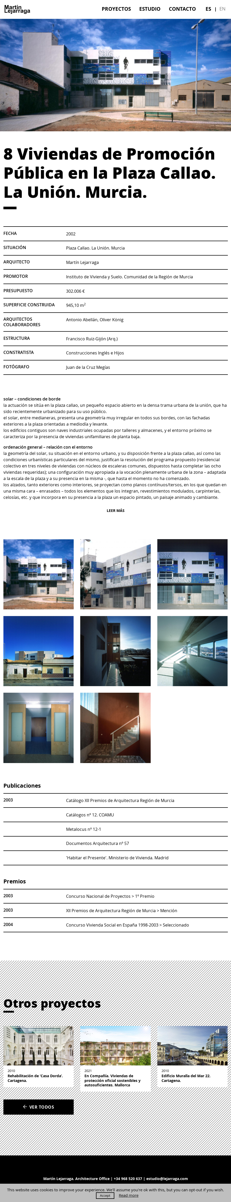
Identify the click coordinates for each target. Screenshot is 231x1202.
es (208, 8)
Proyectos (116, 8)
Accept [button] (105, 1195)
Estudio (149, 8)
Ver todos (38, 1107)
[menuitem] (116, 9)
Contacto (182, 8)
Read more (128, 1195)
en (222, 8)
